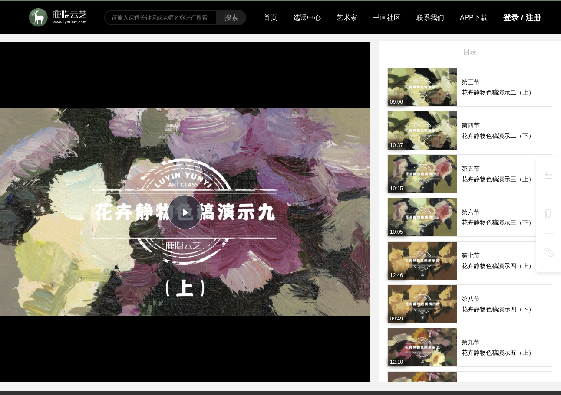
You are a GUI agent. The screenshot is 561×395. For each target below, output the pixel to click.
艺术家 (347, 17)
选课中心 (307, 17)
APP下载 (474, 17)
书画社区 (387, 17)
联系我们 (430, 17)
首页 (270, 17)
